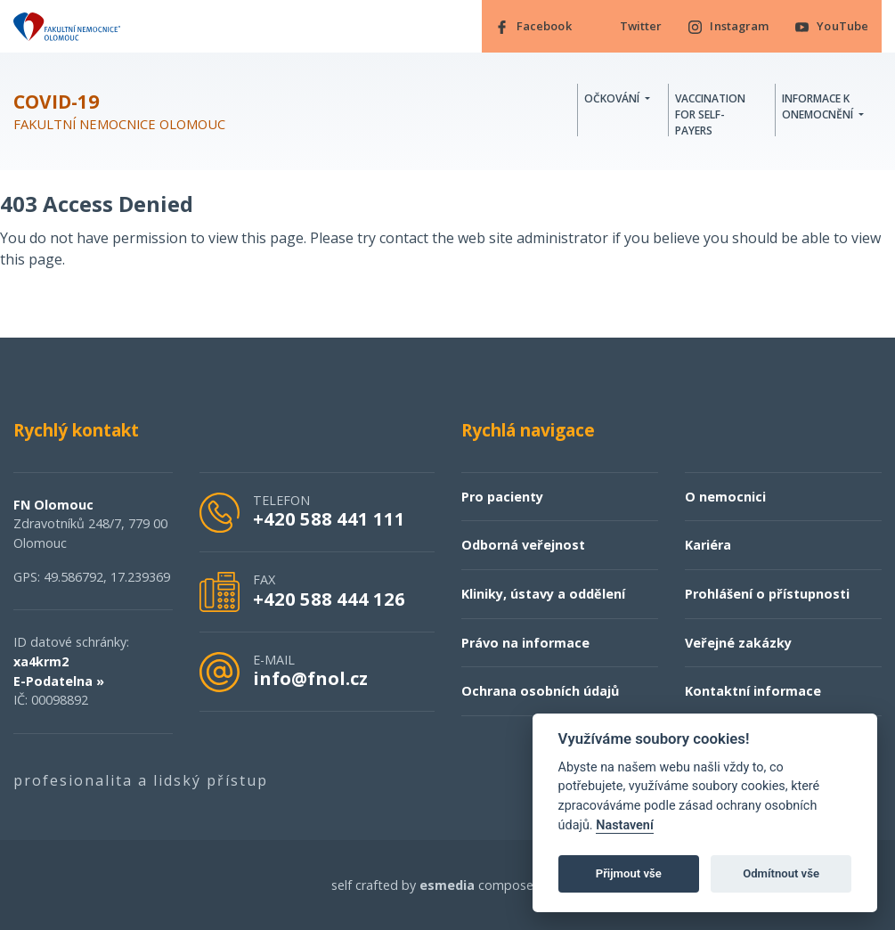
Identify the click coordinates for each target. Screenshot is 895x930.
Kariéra (708, 545)
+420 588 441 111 (329, 518)
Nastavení (625, 825)
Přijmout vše (629, 873)
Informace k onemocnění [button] (819, 106)
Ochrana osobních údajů (540, 690)
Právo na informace (525, 642)
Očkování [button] (613, 98)
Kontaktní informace (753, 690)
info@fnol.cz (310, 678)
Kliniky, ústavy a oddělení (543, 593)
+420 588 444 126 (329, 598)
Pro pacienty (502, 496)
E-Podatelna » (58, 681)
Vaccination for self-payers (710, 114)
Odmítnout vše (781, 873)
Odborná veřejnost (523, 545)
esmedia (447, 885)
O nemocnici (725, 496)
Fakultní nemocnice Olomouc (119, 112)
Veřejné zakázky (738, 642)
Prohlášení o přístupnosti (767, 593)
